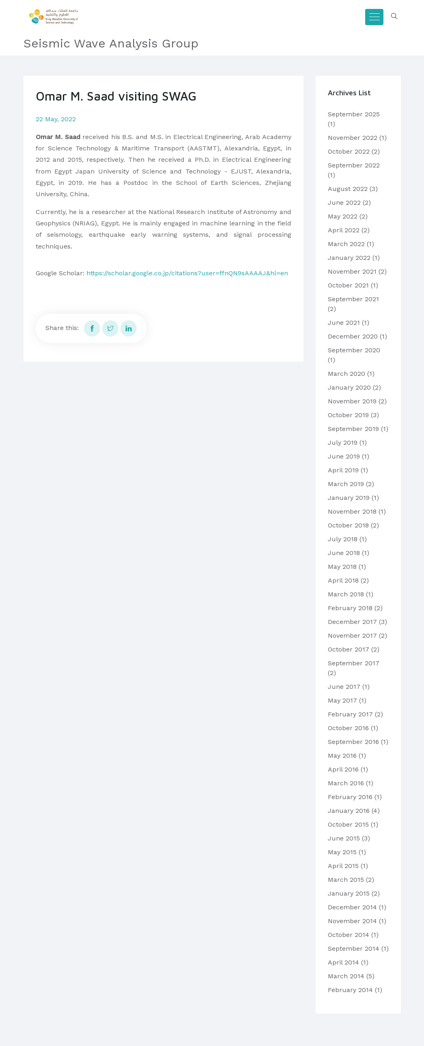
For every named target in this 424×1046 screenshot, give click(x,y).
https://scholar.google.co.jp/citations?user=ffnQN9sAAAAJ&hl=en (187, 273)
